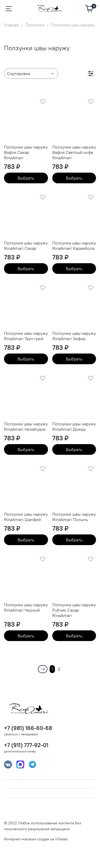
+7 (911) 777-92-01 (26, 745)
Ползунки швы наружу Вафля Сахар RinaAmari (26, 152)
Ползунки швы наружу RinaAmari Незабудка (26, 426)
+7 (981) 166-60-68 (28, 728)
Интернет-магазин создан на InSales (36, 839)
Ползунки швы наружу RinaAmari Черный (26, 607)
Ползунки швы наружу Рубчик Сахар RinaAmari (74, 610)
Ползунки (34, 25)
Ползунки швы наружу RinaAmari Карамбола (74, 245)
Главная (11, 25)
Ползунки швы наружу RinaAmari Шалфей (26, 516)
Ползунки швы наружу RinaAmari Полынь (74, 516)
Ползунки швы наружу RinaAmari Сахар (26, 245)
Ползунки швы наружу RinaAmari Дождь (74, 426)
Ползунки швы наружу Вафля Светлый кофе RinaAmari (74, 152)
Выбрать (26, 178)
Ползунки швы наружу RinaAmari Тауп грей (26, 336)
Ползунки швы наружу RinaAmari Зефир (74, 336)
